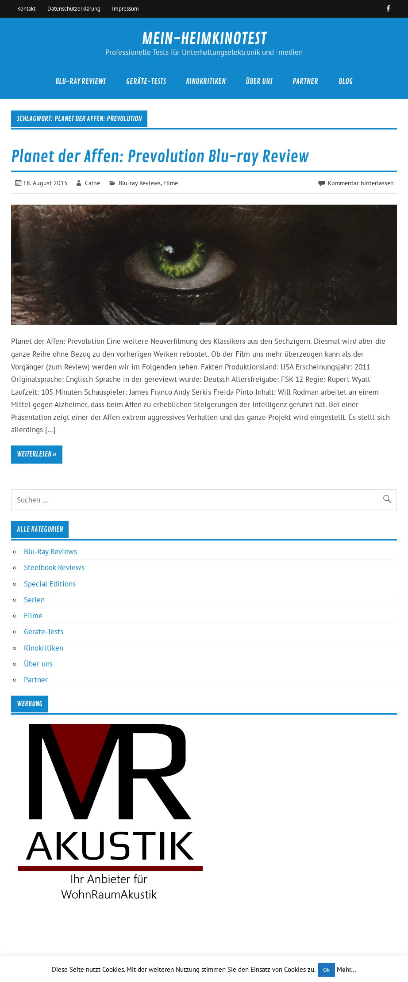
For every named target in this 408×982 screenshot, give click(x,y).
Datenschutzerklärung (73, 8)
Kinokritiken (206, 81)
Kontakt (26, 8)
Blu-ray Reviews (140, 183)
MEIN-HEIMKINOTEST (204, 39)
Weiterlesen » (37, 454)
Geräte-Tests (146, 81)
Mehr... (346, 969)
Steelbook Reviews (54, 567)
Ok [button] (326, 970)
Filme (170, 183)
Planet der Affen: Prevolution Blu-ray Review (160, 157)
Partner (305, 81)
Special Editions (50, 584)
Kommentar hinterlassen (361, 183)
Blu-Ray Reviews (80, 81)
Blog (346, 81)
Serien (34, 600)
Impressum (125, 8)
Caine (92, 183)
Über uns (259, 81)
